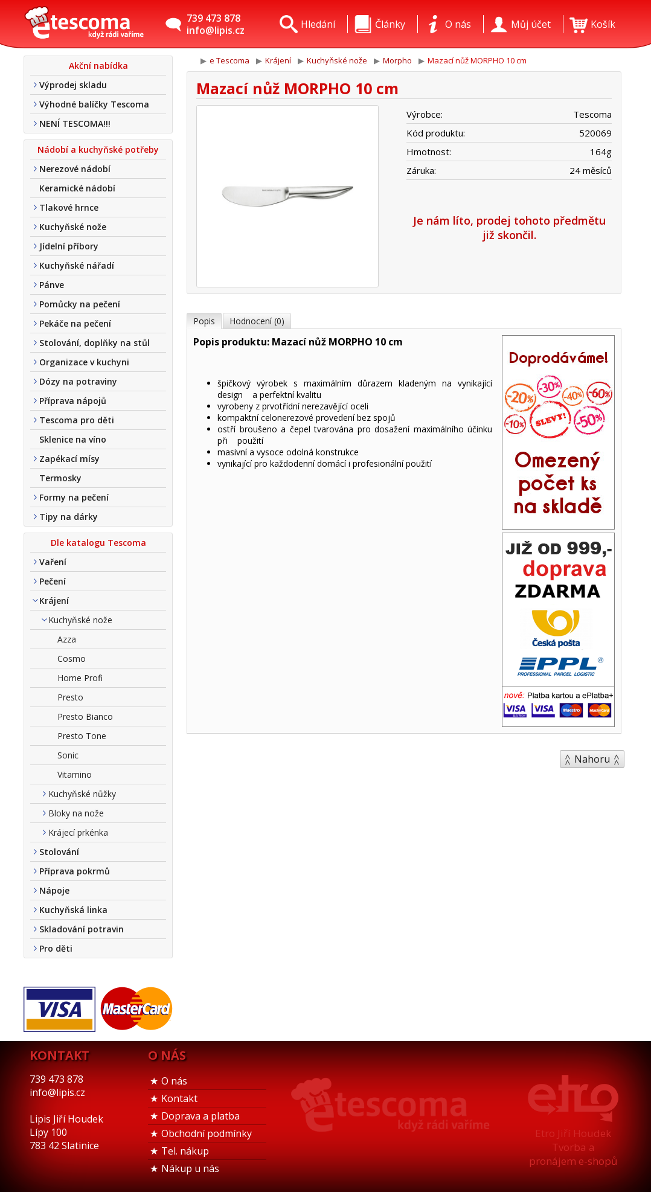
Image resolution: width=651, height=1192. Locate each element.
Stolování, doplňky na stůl (94, 342)
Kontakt (179, 1098)
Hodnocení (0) (256, 321)
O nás (174, 1081)
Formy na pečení (74, 497)
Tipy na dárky (68, 516)
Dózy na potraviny (78, 381)
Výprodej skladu (73, 85)
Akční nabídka (98, 65)
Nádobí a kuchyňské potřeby (98, 149)
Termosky (60, 478)
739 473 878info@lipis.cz (216, 24)
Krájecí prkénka (78, 832)
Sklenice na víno (72, 439)
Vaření (52, 562)
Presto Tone (81, 736)
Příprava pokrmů (74, 871)
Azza (66, 639)
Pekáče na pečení (75, 323)
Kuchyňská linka (73, 909)
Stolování (59, 851)
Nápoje (54, 890)
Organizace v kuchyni (84, 362)
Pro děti (55, 948)
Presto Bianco (85, 716)
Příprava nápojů (72, 400)
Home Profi (80, 678)
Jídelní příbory (68, 246)
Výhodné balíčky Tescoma (94, 104)
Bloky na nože (76, 813)
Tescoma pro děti (76, 420)
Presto (70, 697)
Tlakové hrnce (68, 207)
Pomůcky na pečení (79, 304)
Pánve (51, 284)
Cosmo (71, 658)
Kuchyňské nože (72, 226)
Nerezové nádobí (75, 169)
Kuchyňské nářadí (76, 265)
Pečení (52, 581)
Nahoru (592, 759)
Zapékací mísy (69, 458)
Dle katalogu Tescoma (98, 542)
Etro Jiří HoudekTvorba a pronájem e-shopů (573, 1147)
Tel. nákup (185, 1151)
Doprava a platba (200, 1116)
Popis (204, 321)
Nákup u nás (190, 1168)
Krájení (54, 600)
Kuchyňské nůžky (82, 793)
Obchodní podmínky (206, 1133)
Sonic (68, 755)
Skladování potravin (81, 929)
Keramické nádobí (77, 188)
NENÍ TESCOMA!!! (75, 123)
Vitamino (74, 774)
